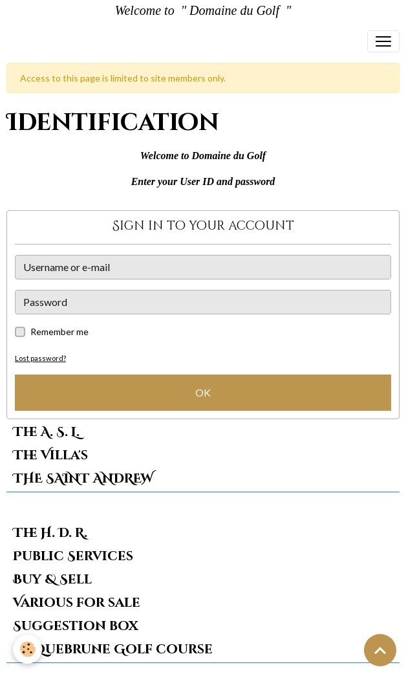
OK (203, 392)
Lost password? (40, 358)
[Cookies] (27, 649)
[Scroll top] (380, 650)
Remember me (59, 331)
